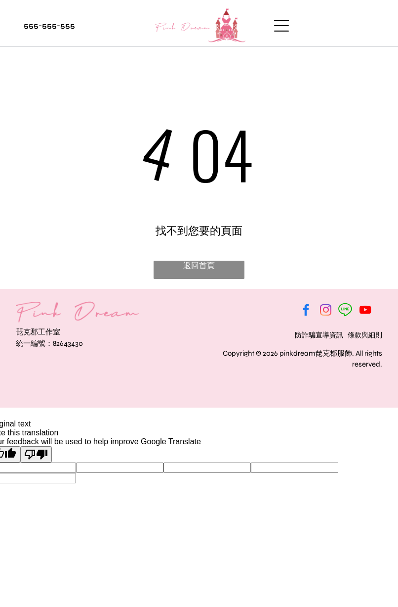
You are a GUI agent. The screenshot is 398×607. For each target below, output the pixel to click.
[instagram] (325, 311)
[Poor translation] (36, 454)
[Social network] (345, 311)
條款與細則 (365, 335)
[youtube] (365, 311)
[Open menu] (281, 25)
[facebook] (306, 311)
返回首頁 (199, 265)
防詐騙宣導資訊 (319, 335)
